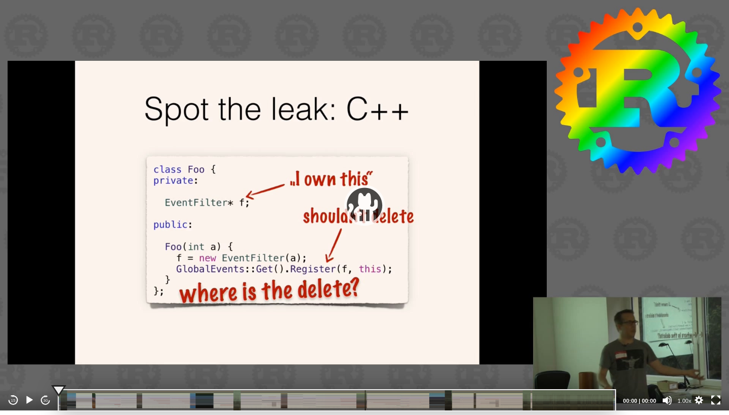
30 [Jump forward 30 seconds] (46, 400)
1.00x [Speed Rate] (685, 401)
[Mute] (667, 400)
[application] (364, 205)
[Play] (29, 400)
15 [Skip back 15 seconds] (13, 400)
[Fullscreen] (716, 400)
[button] (364, 205)
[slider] (337, 400)
